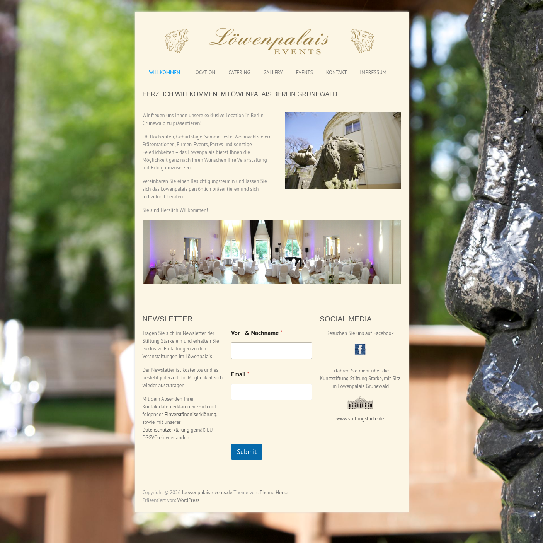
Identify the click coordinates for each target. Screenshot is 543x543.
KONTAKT (336, 72)
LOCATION (204, 72)
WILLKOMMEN (164, 72)
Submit (247, 451)
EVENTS (304, 72)
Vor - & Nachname (257, 332)
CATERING (239, 72)
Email (240, 374)
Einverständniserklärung (190, 414)
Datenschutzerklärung (166, 430)
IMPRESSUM (373, 72)
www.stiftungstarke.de (360, 418)
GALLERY (273, 72)
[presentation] (290, 439)
